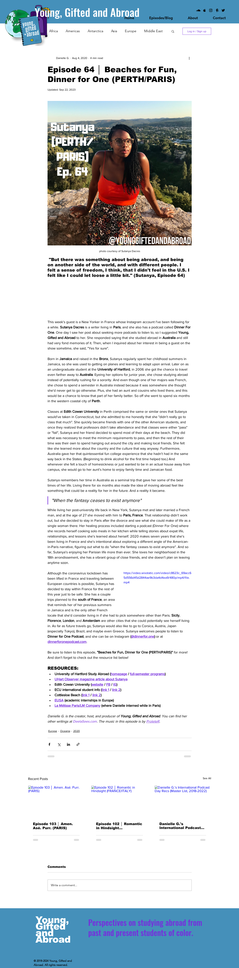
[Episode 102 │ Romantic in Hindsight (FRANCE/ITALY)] (119, 801)
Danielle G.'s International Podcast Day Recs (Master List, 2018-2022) (181, 826)
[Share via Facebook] (49, 744)
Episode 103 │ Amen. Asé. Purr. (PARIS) (53, 826)
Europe (130, 31)
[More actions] (189, 58)
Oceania (65, 731)
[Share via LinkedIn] (68, 744)
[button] (173, 31)
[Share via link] (78, 744)
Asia (114, 31)
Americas (73, 31)
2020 (76, 731)
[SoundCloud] (198, 10)
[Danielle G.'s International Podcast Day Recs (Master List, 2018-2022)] (183, 801)
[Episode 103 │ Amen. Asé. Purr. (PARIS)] (56, 801)
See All (207, 778)
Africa (53, 31)
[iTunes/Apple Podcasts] (204, 10)
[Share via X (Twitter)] (59, 744)
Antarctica (95, 31)
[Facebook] (217, 10)
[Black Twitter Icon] (223, 10)
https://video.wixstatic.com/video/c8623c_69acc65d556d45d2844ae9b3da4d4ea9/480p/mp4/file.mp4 (157, 577)
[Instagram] (211, 10)
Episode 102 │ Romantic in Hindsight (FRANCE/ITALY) (119, 826)
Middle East (153, 31)
